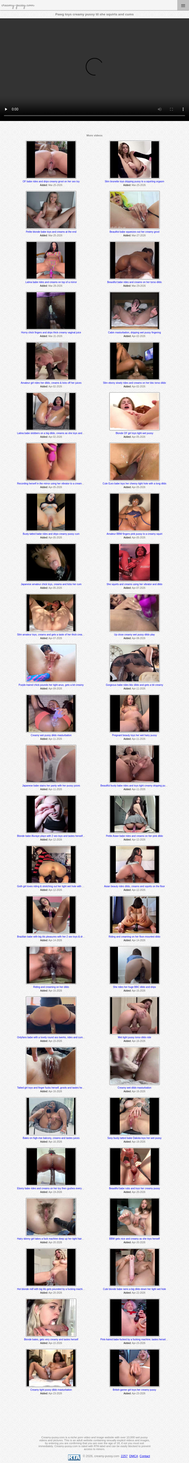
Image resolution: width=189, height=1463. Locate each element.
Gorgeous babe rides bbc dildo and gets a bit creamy (134, 685)
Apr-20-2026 (139, 1192)
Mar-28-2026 (55, 285)
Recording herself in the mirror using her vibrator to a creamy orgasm (54, 483)
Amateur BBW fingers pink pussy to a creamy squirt (134, 534)
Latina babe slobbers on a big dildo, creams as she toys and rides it (53, 433)
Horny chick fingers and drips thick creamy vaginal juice (51, 332)
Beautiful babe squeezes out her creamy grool (134, 231)
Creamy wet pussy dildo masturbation (51, 735)
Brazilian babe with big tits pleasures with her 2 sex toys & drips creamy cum (58, 936)
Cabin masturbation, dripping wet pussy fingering (134, 332)
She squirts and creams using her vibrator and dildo (134, 584)
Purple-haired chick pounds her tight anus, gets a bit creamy (51, 685)
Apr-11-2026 (139, 688)
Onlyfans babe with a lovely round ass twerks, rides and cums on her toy (56, 1037)
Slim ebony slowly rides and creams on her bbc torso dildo (134, 383)
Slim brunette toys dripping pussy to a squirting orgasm (134, 181)
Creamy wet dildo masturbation (134, 1087)
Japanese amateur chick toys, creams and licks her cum (51, 584)
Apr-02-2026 (139, 336)
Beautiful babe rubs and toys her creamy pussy (134, 1188)
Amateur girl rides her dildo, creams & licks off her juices (51, 383)
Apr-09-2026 (55, 688)
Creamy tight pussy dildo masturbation (51, 1389)
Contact (145, 1456)
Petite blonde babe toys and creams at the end (51, 231)
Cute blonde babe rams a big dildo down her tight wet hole (134, 1289)
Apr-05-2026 (139, 437)
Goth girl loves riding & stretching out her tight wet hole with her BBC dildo (57, 886)
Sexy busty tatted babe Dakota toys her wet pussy (134, 1138)
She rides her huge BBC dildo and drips (134, 987)
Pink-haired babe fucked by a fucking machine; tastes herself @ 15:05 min (140, 1339)
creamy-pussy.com (17, 5)
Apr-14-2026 (55, 940)
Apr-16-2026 (139, 1041)
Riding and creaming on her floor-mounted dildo (134, 936)
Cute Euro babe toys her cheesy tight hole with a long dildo (134, 483)
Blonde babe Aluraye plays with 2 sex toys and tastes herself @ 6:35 (54, 836)
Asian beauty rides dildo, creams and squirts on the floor (134, 886)
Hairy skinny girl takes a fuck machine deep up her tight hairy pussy (53, 1238)
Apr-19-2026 (139, 1141)
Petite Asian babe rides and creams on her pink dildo (134, 836)
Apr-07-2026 (139, 588)
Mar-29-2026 (139, 285)
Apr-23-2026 (139, 1343)
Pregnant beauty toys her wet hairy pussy (134, 735)
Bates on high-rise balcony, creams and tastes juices (51, 1138)
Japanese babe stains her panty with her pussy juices (51, 785)
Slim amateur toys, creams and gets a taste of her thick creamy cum (54, 634)
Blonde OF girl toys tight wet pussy (134, 433)
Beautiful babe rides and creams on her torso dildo (134, 282)
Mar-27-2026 (139, 235)
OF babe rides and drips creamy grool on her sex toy (51, 181)
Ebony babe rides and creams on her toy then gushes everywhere (52, 1188)
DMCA (133, 1456)
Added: (44, 185)
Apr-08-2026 (139, 638)
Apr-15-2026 (55, 990)
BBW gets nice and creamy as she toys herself (134, 1238)
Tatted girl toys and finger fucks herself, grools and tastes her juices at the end (59, 1087)
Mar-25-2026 (55, 185)
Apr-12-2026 (55, 839)
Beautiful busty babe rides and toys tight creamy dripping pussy (134, 785)
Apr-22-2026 (139, 1292)
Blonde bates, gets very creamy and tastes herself (51, 1339)
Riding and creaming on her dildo (51, 987)
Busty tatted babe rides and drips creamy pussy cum (51, 534)
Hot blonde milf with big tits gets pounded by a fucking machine (51, 1289)
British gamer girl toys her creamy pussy (134, 1389)
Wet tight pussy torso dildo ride (134, 1037)
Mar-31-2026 (55, 336)
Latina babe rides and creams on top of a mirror (51, 282)
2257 (124, 1456)
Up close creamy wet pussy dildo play (134, 634)
